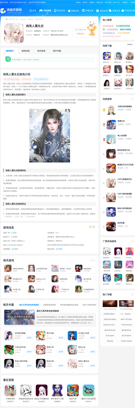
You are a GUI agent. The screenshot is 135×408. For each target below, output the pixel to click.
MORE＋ (93, 260)
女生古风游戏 (124, 33)
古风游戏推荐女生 (109, 33)
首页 (16, 19)
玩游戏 (78, 2)
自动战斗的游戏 (126, 341)
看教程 (92, 2)
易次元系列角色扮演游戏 (11, 79)
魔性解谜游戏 (126, 330)
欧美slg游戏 (110, 335)
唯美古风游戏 (125, 29)
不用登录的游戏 (126, 325)
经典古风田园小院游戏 (112, 36)
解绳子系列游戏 (126, 319)
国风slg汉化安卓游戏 (110, 325)
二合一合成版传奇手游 (127, 314)
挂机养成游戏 (126, 335)
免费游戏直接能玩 (110, 319)
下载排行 (125, 2)
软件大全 (116, 2)
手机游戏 (23, 19)
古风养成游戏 (108, 26)
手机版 (132, 2)
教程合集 (100, 2)
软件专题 (108, 2)
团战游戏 (110, 341)
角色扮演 (30, 19)
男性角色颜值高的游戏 (41, 79)
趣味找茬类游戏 (110, 330)
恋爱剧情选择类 (26, 79)
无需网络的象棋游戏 (110, 314)
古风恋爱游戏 (112, 29)
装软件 (85, 2)
